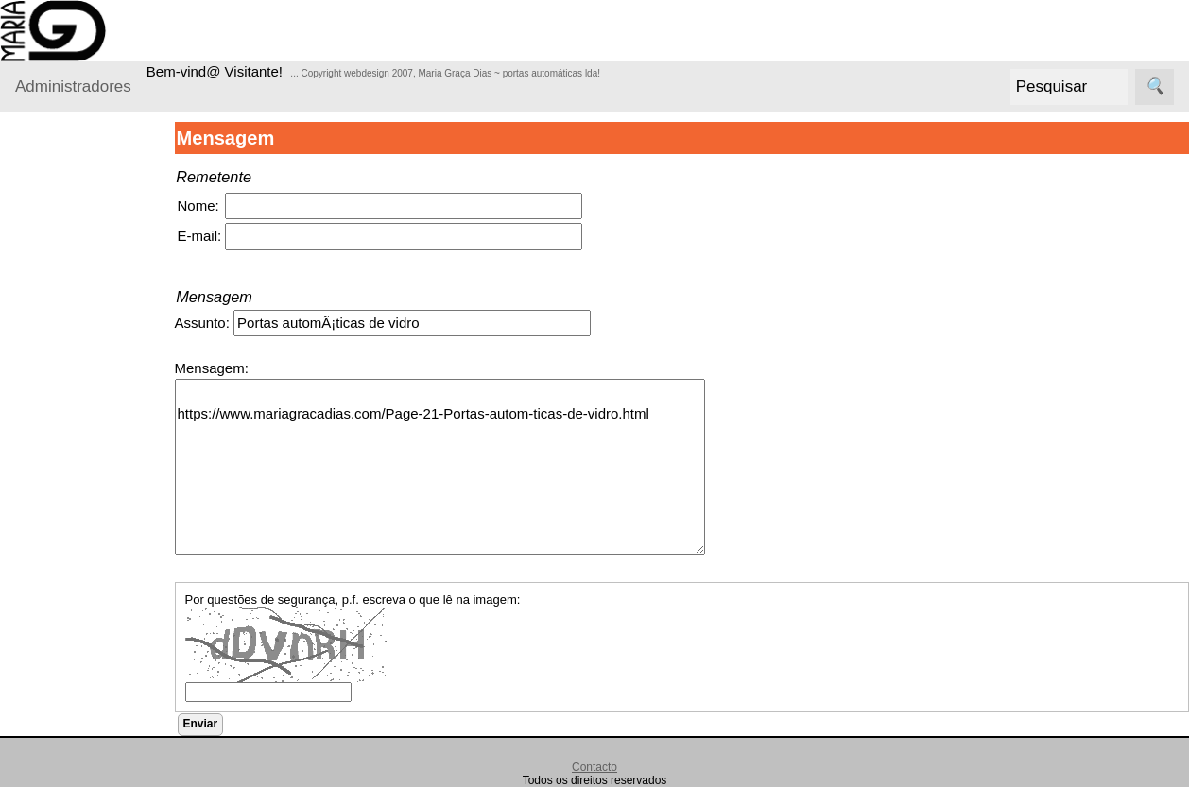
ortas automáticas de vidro (110, 669)
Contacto (594, 767)
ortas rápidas (106, 721)
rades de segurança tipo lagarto (106, 596)
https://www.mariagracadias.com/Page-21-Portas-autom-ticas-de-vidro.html (454, 467)
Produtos (43, 188)
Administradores (73, 86)
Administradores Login (85, 151)
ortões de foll (105, 752)
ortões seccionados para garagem (104, 262)
